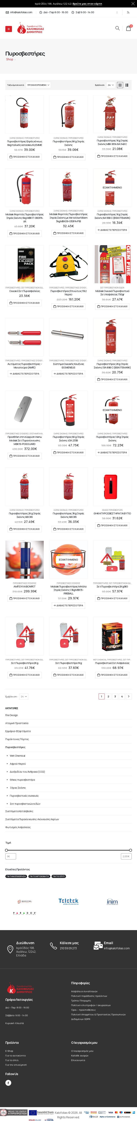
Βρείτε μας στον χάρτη (87, 3)
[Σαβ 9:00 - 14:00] (82, 12)
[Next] (129, 696)
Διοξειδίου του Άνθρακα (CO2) (27, 771)
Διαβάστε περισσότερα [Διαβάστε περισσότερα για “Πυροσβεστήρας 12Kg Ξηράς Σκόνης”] (113, 452)
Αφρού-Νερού (18, 763)
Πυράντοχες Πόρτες (17, 739)
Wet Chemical (99, 659)
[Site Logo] (34, 28)
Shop (9, 59)
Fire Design (11, 715)
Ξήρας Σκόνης (17, 138)
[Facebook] (117, 12)
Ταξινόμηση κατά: (15, 85)
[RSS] (128, 12)
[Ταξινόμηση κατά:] (38, 85)
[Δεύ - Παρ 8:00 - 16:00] (53, 12)
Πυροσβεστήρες (32, 138)
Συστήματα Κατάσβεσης (40, 433)
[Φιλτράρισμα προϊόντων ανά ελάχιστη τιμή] (10, 856)
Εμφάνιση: (100, 85)
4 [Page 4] (122, 696)
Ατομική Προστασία (16, 723)
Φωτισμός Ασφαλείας (18, 827)
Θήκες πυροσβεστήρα (112, 510)
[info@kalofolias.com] (18, 12)
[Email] (112, 945)
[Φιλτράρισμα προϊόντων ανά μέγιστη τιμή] (126, 856)
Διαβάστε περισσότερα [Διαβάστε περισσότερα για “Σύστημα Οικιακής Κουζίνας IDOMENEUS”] (70, 373)
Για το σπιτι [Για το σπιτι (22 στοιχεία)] (59, 876)
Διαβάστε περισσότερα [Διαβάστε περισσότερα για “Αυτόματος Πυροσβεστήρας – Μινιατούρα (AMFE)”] (26, 373)
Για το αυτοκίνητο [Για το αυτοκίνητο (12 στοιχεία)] (39, 876)
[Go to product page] (25, 114)
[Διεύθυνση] (24, 949)
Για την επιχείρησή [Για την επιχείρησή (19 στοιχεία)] (16, 876)
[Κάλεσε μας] (68, 945)
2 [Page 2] (108, 696)
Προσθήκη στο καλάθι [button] (26, 156)
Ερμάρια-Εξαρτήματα (18, 731)
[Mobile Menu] (8, 29)
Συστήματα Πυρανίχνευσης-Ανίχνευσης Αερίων (32, 819)
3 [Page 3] (115, 696)
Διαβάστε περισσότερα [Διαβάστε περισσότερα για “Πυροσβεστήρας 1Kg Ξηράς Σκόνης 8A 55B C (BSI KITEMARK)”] (113, 229)
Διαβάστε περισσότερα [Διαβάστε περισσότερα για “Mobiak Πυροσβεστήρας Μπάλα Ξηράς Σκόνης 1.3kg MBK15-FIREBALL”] (70, 605)
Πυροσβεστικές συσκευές (76, 287)
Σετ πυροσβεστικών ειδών (33, 287)
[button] (117, 28)
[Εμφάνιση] (110, 85)
